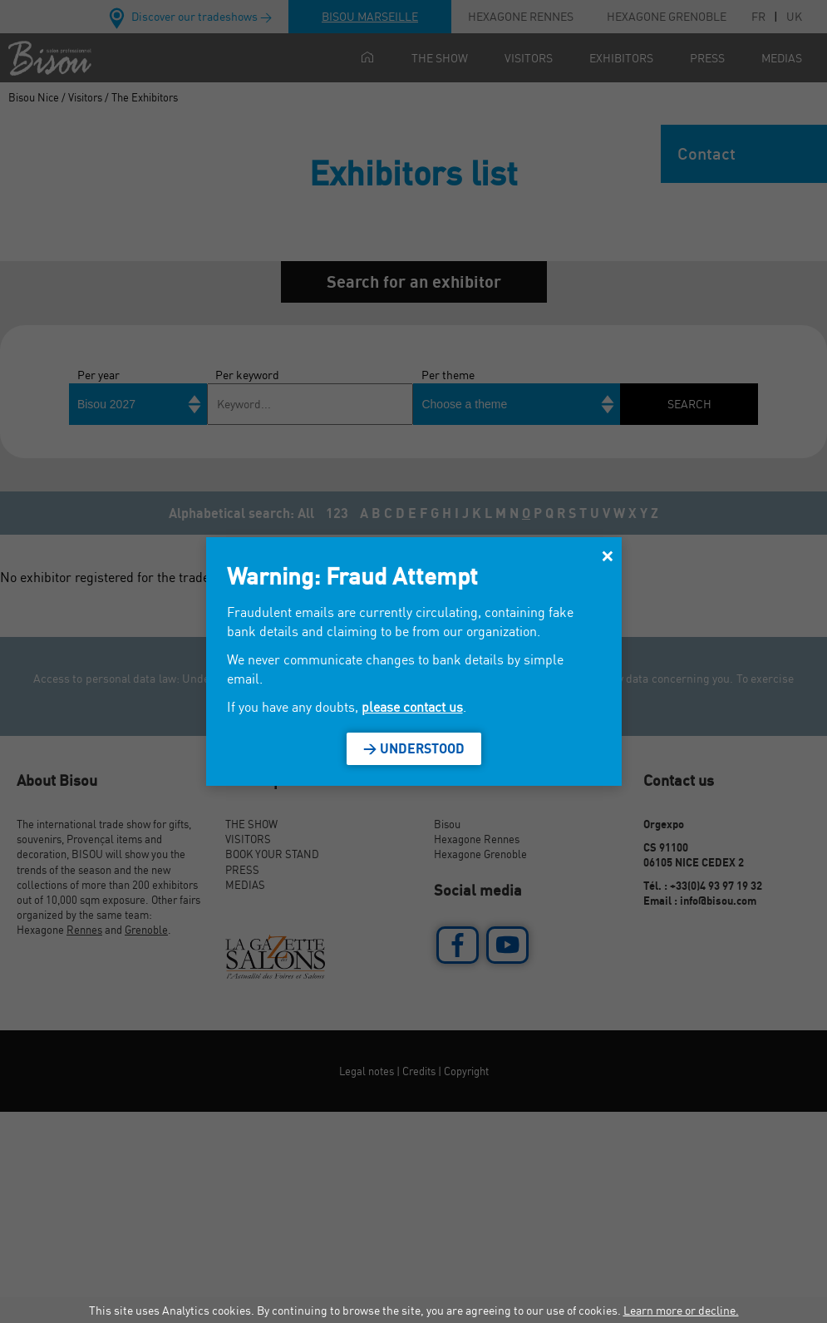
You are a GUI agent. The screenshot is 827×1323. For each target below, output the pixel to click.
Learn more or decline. (681, 1310)
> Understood (414, 748)
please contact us (412, 707)
